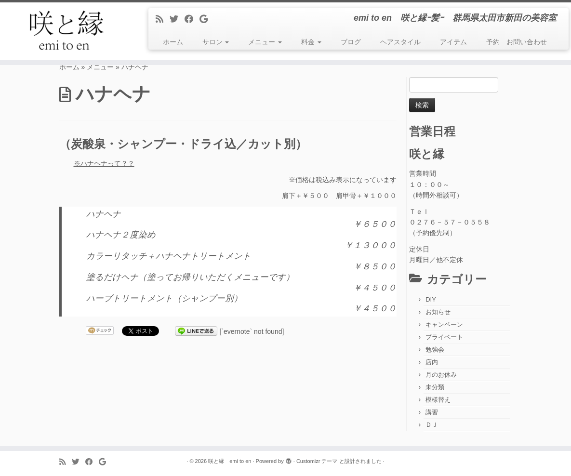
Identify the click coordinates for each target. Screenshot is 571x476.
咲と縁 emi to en (229, 461)
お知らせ (438, 312)
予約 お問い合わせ (516, 42)
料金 (311, 42)
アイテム (453, 42)
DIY (430, 299)
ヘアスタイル (400, 42)
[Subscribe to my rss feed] (163, 19)
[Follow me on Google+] (206, 19)
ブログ (351, 42)
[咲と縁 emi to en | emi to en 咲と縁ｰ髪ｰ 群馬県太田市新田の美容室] (66, 31)
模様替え (438, 399)
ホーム (173, 42)
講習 (431, 412)
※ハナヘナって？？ (104, 163)
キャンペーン (444, 324)
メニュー (265, 42)
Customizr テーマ (317, 461)
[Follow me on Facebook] (192, 19)
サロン (215, 42)
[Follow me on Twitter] (177, 19)
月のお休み (441, 374)
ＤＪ (431, 424)
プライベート (444, 337)
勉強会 (434, 349)
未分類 (434, 387)
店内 (431, 362)
